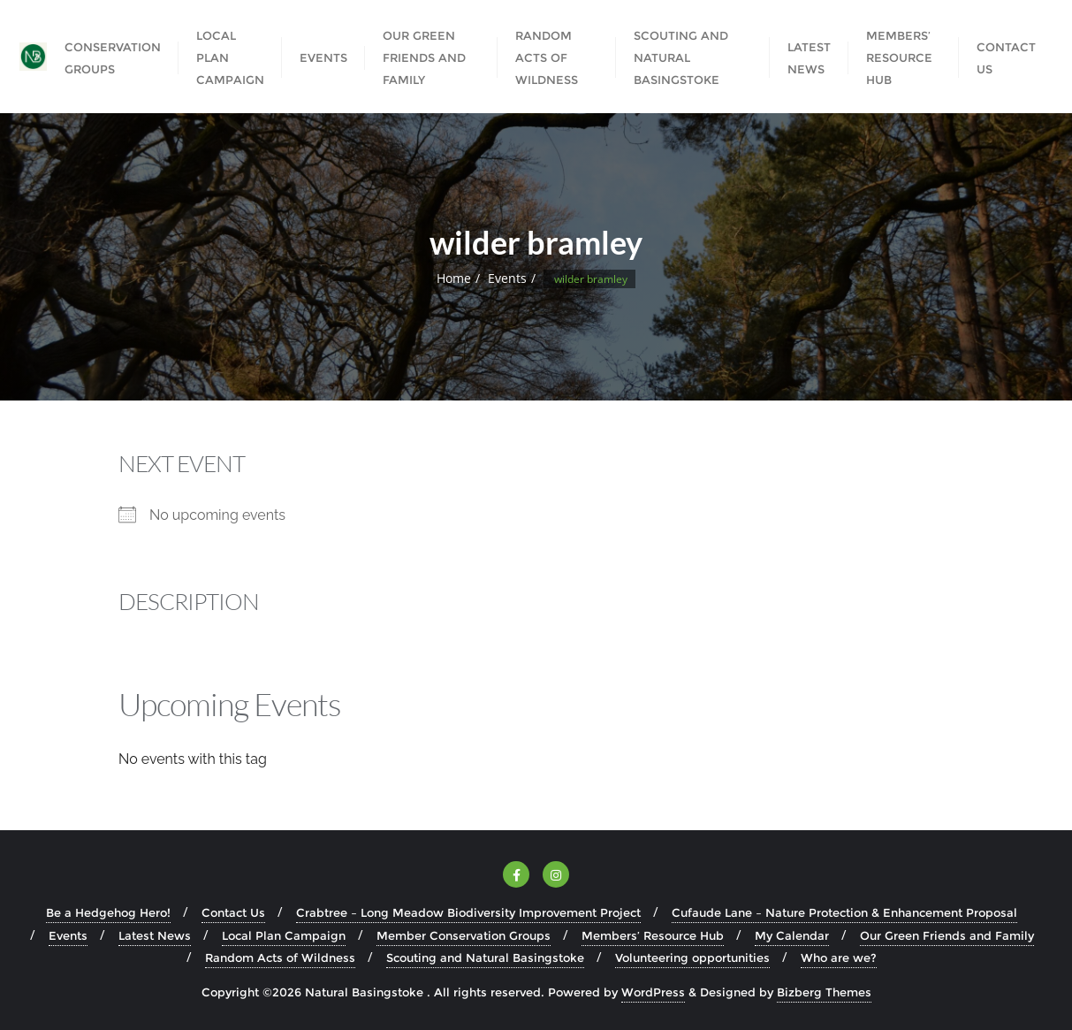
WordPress (653, 992)
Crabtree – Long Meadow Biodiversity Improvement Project (468, 912)
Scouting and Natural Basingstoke (485, 957)
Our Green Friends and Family (947, 935)
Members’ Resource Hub (653, 935)
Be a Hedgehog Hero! (108, 912)
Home (454, 278)
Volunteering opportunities (692, 957)
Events (507, 278)
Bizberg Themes (824, 992)
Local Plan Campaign (284, 935)
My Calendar (792, 935)
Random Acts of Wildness (280, 957)
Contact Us (233, 912)
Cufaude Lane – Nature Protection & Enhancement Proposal (844, 912)
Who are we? (839, 957)
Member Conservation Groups (463, 935)
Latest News (154, 935)
